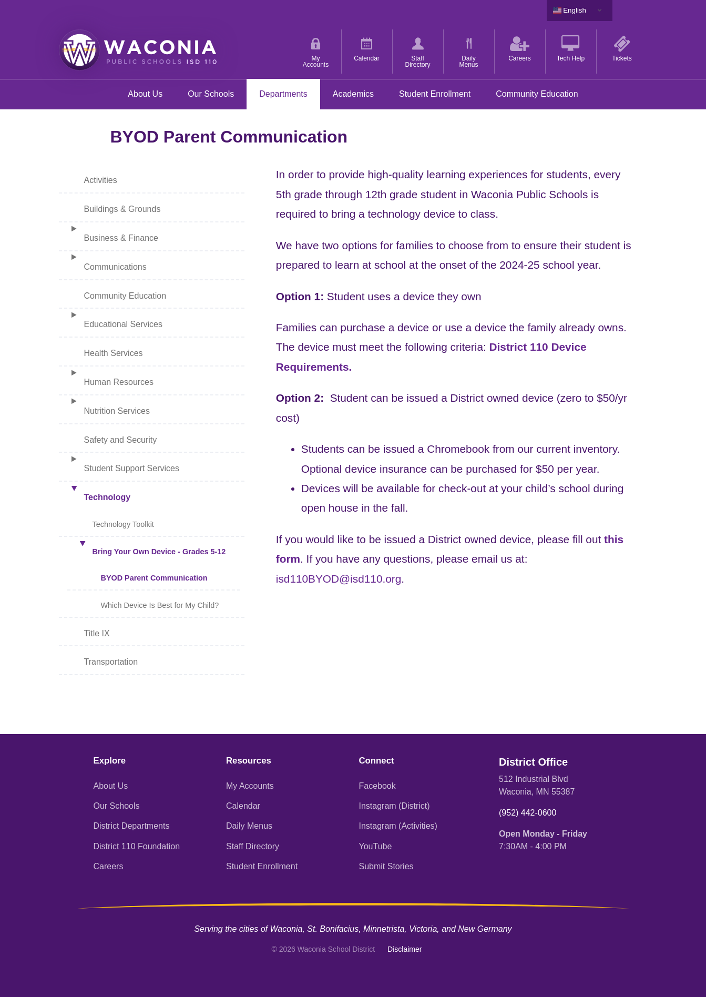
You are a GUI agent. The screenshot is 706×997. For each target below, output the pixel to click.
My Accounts (250, 785)
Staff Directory (252, 846)
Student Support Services (131, 468)
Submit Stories (386, 866)
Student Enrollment (434, 93)
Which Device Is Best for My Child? (160, 605)
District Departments (132, 825)
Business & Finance (121, 237)
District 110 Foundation (137, 846)
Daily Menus (249, 825)
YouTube (375, 846)
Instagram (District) (394, 805)
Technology (107, 497)
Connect (376, 761)
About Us (145, 93)
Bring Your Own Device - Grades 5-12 (159, 551)
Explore (110, 761)
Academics (353, 93)
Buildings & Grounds (122, 209)
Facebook (377, 785)
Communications (115, 266)
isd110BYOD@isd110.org (338, 579)
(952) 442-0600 (527, 812)
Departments (283, 93)
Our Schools (211, 93)
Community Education (537, 93)
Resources (248, 761)
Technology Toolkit (123, 524)
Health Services (113, 353)
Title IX (97, 633)
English (569, 10)
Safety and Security (120, 439)
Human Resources (119, 382)
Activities (100, 180)
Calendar (243, 805)
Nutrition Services (117, 410)
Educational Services (123, 324)
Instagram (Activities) (398, 825)
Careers (109, 866)
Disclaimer (404, 949)
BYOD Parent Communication (154, 578)
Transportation (111, 661)
